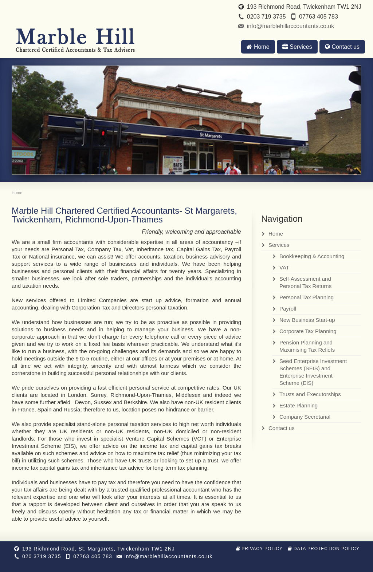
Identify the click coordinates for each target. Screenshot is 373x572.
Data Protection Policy (324, 548)
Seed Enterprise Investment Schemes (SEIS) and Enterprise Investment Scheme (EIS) (313, 372)
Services (297, 47)
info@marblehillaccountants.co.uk (290, 26)
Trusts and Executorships (310, 394)
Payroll (287, 308)
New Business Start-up (307, 320)
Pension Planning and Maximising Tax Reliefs (307, 346)
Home (258, 47)
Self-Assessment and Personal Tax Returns (305, 282)
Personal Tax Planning (306, 297)
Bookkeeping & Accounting (311, 256)
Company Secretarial (304, 417)
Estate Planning (298, 405)
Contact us (342, 47)
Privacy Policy (259, 548)
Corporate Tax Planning (308, 331)
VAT (284, 267)
